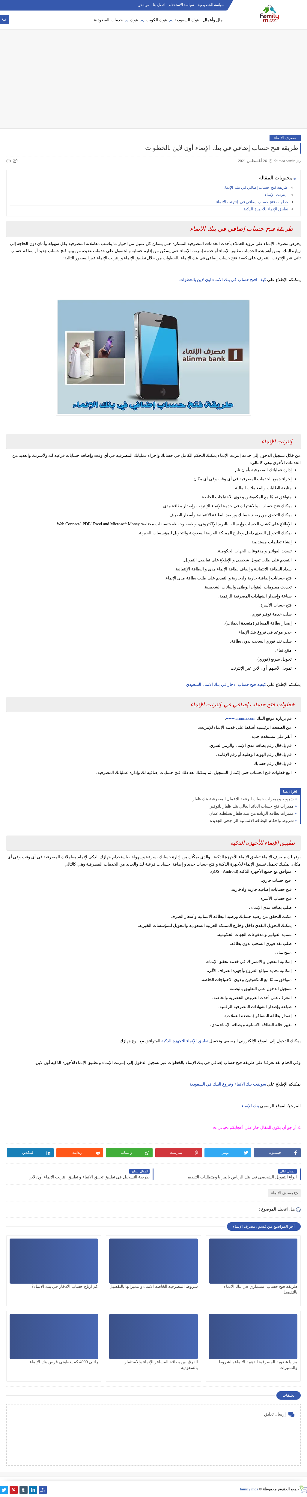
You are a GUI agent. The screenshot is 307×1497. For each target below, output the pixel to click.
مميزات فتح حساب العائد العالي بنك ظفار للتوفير (252, 806)
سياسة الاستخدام (181, 5)
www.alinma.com (240, 718)
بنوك (134, 20)
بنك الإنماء (250, 1106)
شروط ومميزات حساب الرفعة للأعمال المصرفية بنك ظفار (243, 799)
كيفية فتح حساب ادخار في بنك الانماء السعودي (226, 684)
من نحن (143, 5)
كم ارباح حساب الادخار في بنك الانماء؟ (64, 1286)
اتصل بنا (159, 5)
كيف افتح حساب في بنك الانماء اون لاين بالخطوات (222, 279)
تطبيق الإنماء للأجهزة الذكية (266, 209)
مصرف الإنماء (285, 138)
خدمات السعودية (108, 20)
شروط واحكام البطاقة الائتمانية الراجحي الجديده (252, 820)
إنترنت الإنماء (275, 194)
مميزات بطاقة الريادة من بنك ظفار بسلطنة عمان (251, 813)
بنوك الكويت (156, 20)
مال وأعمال (213, 20)
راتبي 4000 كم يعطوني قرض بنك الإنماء (64, 1362)
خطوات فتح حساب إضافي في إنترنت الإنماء (251, 202)
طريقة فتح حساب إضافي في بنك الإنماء (255, 187)
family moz (249, 1489)
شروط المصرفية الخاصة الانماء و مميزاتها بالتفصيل (153, 1286)
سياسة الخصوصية (211, 5)
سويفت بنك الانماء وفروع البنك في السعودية (227, 1084)
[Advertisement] (153, 82)
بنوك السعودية (186, 20)
